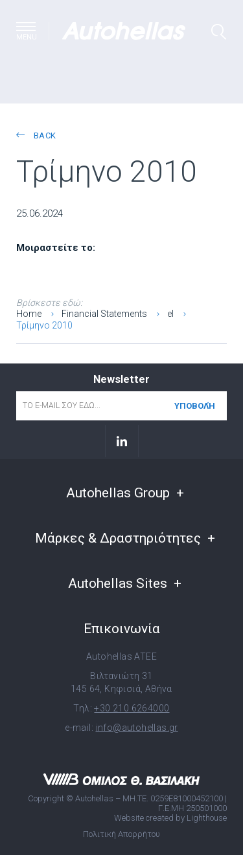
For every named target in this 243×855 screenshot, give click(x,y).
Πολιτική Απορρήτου (121, 834)
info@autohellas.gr (137, 727)
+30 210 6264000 (131, 708)
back (36, 135)
